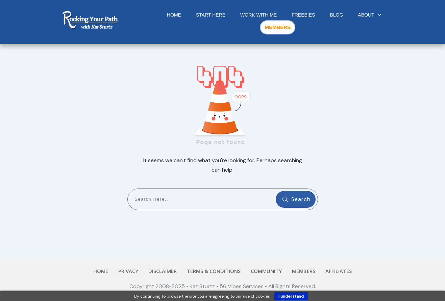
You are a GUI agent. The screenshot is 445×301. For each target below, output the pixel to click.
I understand (291, 296)
